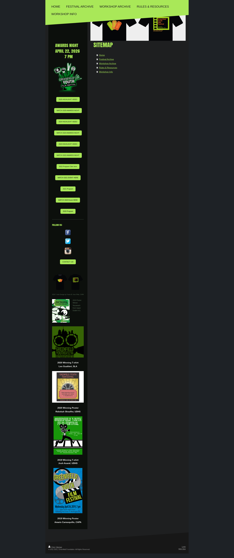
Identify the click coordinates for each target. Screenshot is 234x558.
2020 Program (68, 211)
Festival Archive (106, 59)
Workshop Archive (107, 63)
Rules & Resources (108, 67)
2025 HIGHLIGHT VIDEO (68, 99)
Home (102, 55)
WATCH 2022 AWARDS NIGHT (68, 155)
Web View (182, 549)
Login (184, 547)
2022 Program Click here (68, 166)
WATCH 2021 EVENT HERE (68, 178)
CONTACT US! (67, 262)
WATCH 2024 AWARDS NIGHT (68, 133)
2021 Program (68, 189)
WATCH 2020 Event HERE (68, 200)
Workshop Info (106, 72)
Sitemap (59, 547)
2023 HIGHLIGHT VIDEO (68, 144)
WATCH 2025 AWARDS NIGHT (68, 110)
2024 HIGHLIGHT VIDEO (68, 122)
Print (51, 547)
